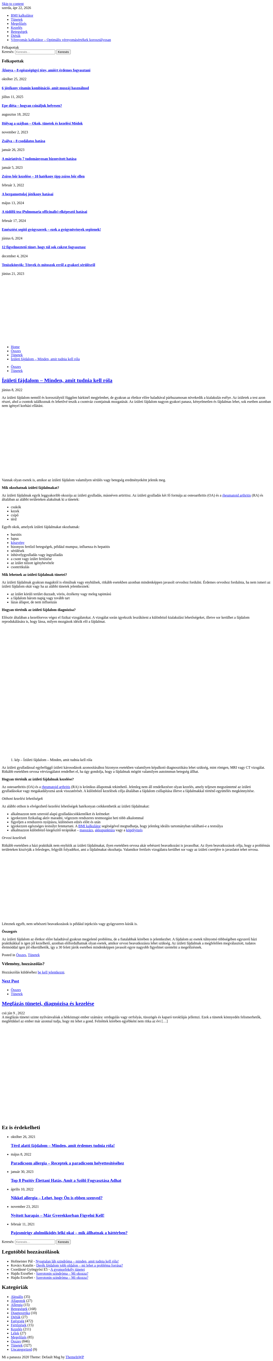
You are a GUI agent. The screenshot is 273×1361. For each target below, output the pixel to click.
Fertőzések (18, 1325)
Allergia (17, 1305)
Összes (16, 367)
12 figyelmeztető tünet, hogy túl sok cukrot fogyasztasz (44, 247)
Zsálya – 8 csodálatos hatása (23, 141)
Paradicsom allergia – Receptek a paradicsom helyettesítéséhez (67, 1163)
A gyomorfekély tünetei (67, 1269)
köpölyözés (134, 830)
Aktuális (17, 1297)
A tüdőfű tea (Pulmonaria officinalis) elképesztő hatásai (44, 212)
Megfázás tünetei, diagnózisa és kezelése (48, 1003)
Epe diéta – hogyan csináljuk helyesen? (32, 105)
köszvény (17, 543)
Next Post (10, 981)
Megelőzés (18, 23)
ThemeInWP (75, 1357)
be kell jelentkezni (51, 972)
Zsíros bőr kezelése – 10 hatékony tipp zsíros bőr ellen (43, 176)
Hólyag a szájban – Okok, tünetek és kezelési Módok (42, 123)
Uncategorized (21, 1349)
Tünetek (17, 19)
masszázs (86, 830)
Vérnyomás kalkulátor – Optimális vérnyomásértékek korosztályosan (61, 40)
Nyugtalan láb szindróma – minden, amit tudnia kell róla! (77, 1261)
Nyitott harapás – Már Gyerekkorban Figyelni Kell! (57, 1215)
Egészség (17, 1321)
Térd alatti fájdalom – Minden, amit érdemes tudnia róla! (63, 1145)
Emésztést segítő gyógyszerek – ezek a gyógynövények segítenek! (51, 229)
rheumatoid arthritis (236, 495)
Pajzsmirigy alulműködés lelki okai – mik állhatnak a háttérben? (69, 1232)
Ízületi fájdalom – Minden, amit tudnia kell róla (57, 380)
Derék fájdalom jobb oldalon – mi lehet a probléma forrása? (79, 1265)
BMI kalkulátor (22, 15)
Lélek (15, 1333)
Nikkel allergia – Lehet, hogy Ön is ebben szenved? (57, 1197)
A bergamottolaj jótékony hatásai (27, 194)
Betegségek (19, 32)
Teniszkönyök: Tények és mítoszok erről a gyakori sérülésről (48, 265)
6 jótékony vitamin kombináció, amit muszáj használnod (45, 88)
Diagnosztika (20, 1313)
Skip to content (13, 4)
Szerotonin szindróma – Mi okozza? (62, 1273)
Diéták (16, 36)
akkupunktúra (105, 830)
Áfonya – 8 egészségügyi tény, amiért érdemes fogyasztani (46, 70)
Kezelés (16, 28)
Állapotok (18, 1301)
